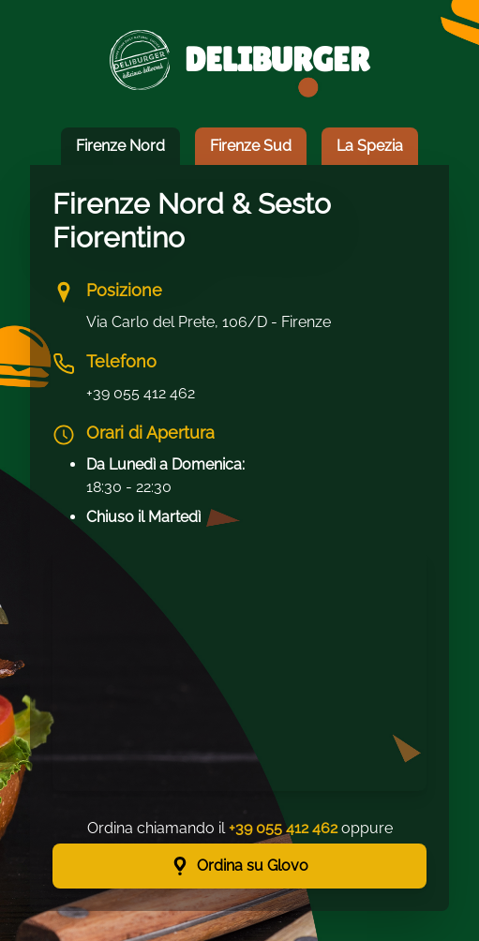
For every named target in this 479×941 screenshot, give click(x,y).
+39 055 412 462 (140, 393)
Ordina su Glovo (239, 866)
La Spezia (370, 146)
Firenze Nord (120, 146)
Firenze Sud (251, 146)
